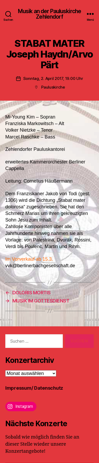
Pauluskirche (53, 87)
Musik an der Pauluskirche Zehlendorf (49, 13)
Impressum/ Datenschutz (34, 388)
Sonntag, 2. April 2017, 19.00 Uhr (53, 78)
